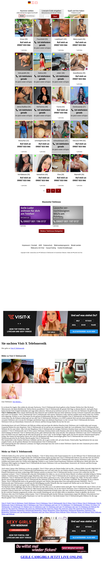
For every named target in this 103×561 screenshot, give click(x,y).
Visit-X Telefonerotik (17, 348)
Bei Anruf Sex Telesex (51, 508)
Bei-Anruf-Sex (78, 508)
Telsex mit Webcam (83, 512)
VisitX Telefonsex (29, 503)
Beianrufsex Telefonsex (9, 510)
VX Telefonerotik (76, 505)
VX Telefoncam (15, 507)
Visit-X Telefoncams (89, 503)
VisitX (9, 503)
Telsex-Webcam (60, 512)
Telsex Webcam (50, 512)
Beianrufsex (91, 508)
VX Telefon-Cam (26, 507)
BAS (84, 508)
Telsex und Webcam (8, 514)
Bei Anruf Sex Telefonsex (17, 508)
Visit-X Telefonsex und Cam (48, 505)
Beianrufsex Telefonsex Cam (86, 510)
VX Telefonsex (65, 505)
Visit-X (4, 503)
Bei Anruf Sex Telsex (66, 508)
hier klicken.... (17, 402)
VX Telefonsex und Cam (54, 507)
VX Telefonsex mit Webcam (87, 507)
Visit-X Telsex (67, 503)
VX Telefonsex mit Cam (70, 507)
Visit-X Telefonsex (42, 503)
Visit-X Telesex (77, 503)
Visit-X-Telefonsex (17, 503)
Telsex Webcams (95, 512)
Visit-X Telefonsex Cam (31, 505)
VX (59, 505)
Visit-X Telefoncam (16, 505)
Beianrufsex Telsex (54, 510)
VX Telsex (93, 505)
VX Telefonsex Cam (38, 507)
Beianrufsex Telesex (40, 510)
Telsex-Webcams (71, 512)
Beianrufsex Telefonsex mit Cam (12, 512)
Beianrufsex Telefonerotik (25, 510)
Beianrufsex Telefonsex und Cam (34, 512)
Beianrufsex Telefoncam (68, 510)
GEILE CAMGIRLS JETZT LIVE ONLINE (51, 557)
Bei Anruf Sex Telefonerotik (35, 508)
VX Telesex (86, 505)
